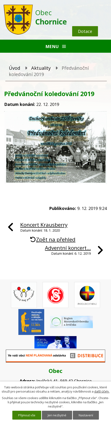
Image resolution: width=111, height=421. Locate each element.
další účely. (102, 391)
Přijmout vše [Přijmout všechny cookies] (26, 415)
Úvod (14, 68)
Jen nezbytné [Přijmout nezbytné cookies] (57, 415)
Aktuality (41, 68)
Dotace (85, 31)
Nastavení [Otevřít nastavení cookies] (86, 415)
